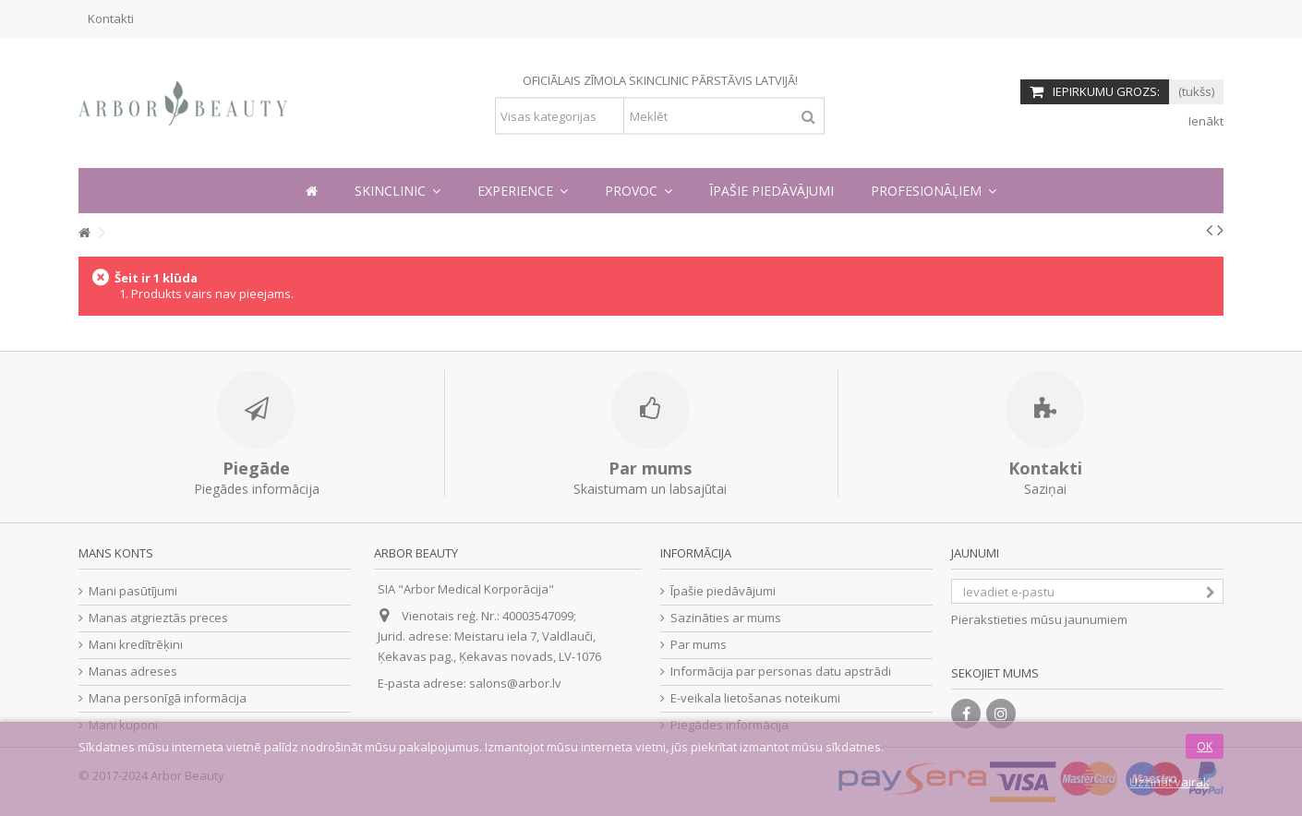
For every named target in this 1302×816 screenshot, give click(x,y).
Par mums (698, 645)
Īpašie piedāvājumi (723, 591)
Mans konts (115, 553)
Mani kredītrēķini (136, 645)
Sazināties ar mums (725, 618)
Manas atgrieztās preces (158, 618)
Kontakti (111, 18)
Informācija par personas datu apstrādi (780, 671)
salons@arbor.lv (515, 683)
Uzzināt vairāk (1169, 782)
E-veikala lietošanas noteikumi (755, 698)
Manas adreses (133, 671)
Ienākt (1205, 121)
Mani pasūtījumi (133, 591)
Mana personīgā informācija (168, 698)
